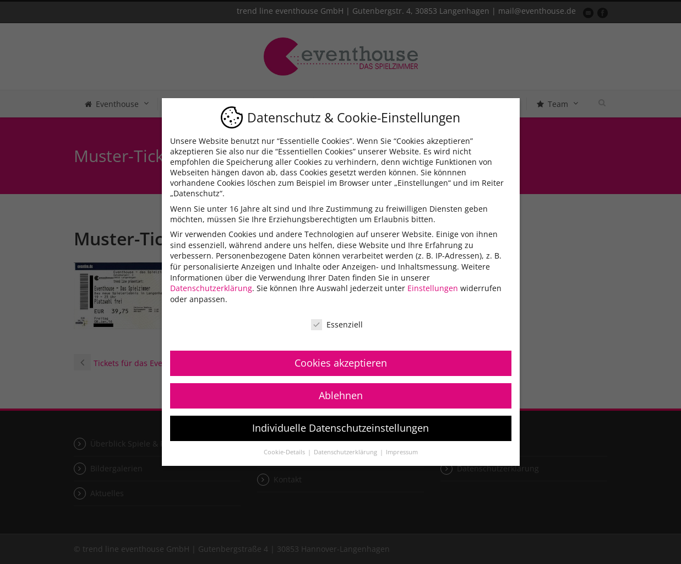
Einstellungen (432, 288)
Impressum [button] (402, 452)
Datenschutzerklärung (211, 288)
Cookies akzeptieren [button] (341, 362)
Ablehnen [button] (341, 395)
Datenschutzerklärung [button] (346, 452)
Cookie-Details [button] (285, 452)
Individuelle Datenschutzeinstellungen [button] (340, 427)
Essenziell (337, 324)
